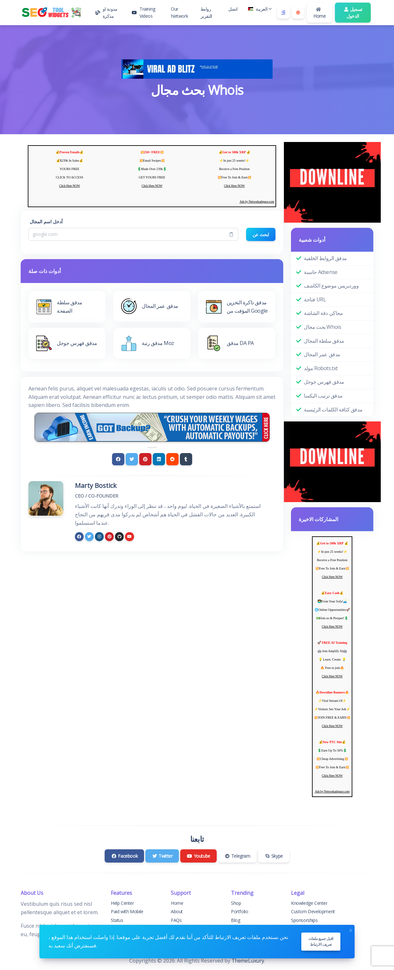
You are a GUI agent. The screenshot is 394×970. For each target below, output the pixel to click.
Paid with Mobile (127, 911)
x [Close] (350, 929)
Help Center (122, 903)
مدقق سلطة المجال (324, 340)
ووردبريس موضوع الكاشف (331, 285)
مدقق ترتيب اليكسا (323, 395)
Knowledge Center (309, 903)
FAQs (176, 920)
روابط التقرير (206, 12)
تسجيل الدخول (352, 12)
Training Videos (143, 12)
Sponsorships (304, 920)
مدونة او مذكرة (106, 12)
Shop (236, 903)
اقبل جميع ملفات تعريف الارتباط (320, 941)
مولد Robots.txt (321, 368)
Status (117, 920)
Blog (235, 920)
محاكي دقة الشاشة (323, 313)
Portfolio (239, 911)
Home (319, 13)
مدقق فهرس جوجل (324, 381)
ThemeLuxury (248, 960)
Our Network (179, 12)
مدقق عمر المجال (322, 354)
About (177, 911)
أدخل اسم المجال (46, 221)
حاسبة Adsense (320, 272)
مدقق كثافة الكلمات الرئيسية (333, 409)
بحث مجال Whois (322, 326)
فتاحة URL (315, 299)
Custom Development (313, 911)
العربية (260, 9)
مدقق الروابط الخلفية (325, 258)
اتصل (233, 9)
